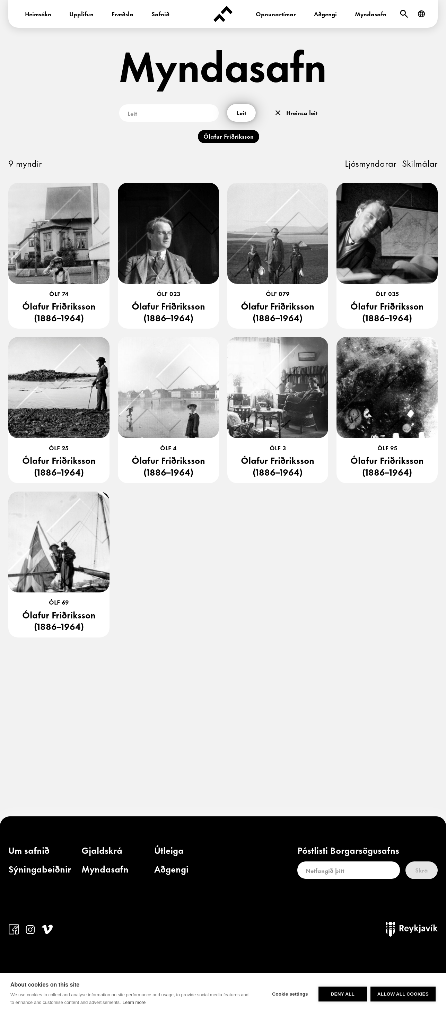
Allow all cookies (403, 994)
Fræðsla (122, 13)
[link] (29, 852)
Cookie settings (290, 994)
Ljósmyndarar (370, 163)
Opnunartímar (276, 13)
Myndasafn (370, 13)
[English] (421, 14)
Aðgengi (325, 13)
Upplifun (81, 13)
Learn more (134, 1002)
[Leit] (404, 14)
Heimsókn (38, 13)
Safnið (160, 13)
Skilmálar (420, 163)
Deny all (343, 994)
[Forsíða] (223, 14)
